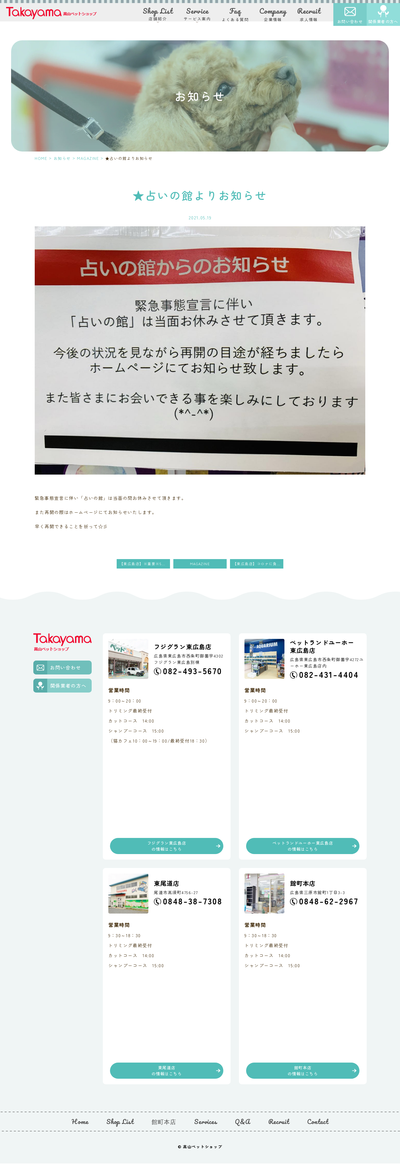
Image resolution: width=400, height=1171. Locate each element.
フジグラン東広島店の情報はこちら (166, 848)
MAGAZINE (88, 158)
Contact (317, 1129)
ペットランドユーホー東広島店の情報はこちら (303, 848)
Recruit (278, 1129)
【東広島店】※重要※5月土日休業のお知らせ (144, 564)
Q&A (242, 1129)
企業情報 (272, 16)
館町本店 (164, 1129)
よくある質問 (235, 16)
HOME (41, 158)
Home (80, 1129)
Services (205, 1129)
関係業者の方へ (383, 23)
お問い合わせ (350, 23)
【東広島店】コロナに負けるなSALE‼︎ (258, 564)
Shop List (120, 1129)
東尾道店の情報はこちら (166, 1076)
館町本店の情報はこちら (302, 1076)
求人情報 (309, 16)
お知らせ (62, 158)
